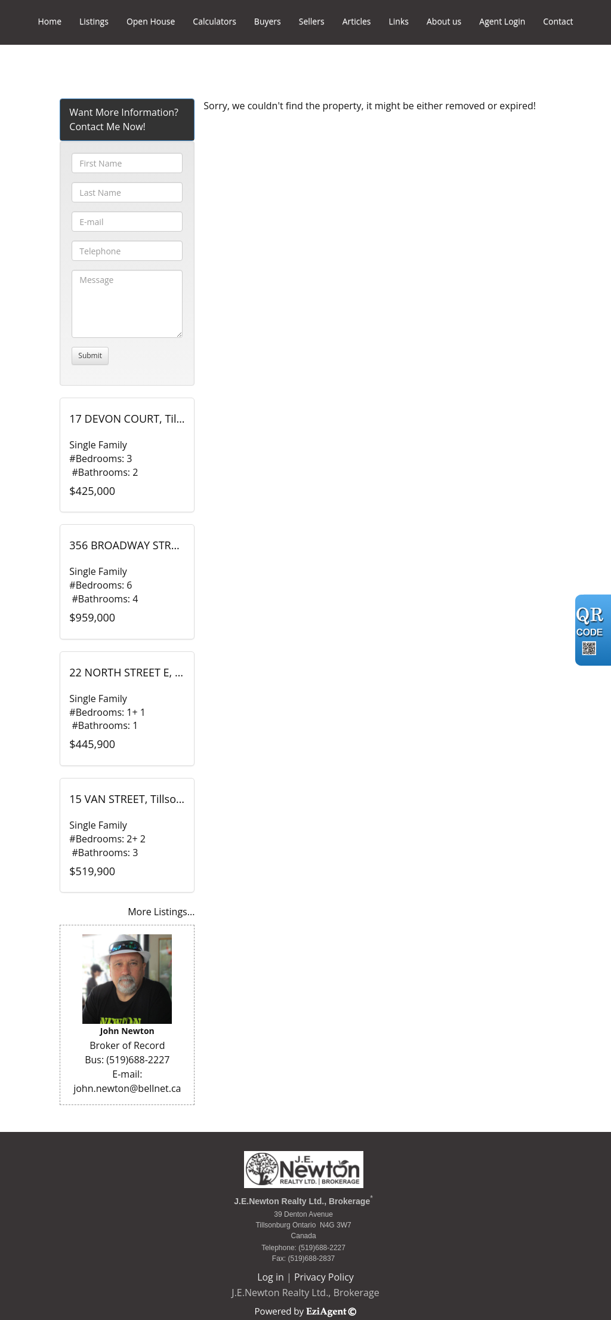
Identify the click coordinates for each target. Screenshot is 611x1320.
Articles (356, 21)
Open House (150, 21)
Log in (270, 1277)
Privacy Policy (324, 1277)
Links (399, 21)
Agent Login (502, 21)
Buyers (267, 21)
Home (49, 21)
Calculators (214, 21)
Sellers (312, 21)
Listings (94, 21)
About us (444, 21)
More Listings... (161, 911)
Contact (558, 21)
